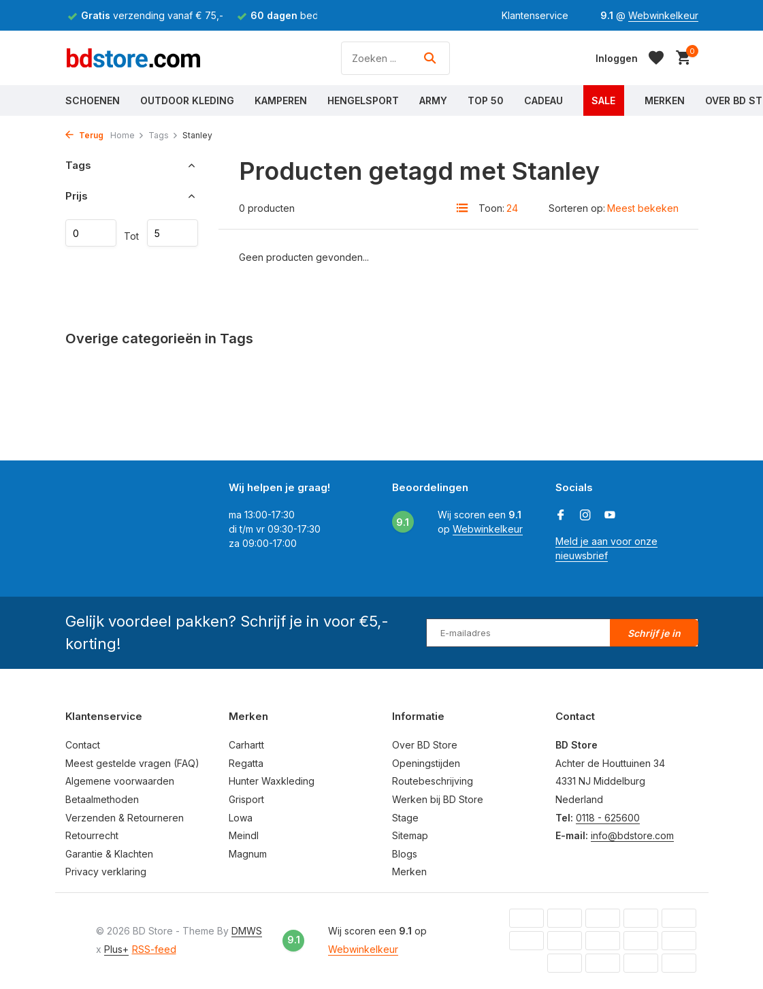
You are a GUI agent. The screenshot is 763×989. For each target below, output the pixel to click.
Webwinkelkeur (663, 15)
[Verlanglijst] (656, 57)
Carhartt (246, 745)
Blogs (404, 854)
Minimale (90, 233)
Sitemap (410, 835)
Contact (82, 745)
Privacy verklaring (105, 871)
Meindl (244, 835)
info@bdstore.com (632, 835)
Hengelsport (363, 100)
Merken (665, 100)
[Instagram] (585, 515)
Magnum (248, 854)
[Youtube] (609, 515)
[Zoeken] (395, 58)
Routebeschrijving (432, 781)
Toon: (491, 208)
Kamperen (281, 100)
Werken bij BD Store (437, 799)
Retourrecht (91, 835)
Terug (84, 135)
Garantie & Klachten (109, 854)
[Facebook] (560, 515)
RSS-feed (154, 949)
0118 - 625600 (608, 817)
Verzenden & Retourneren (124, 817)
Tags (163, 135)
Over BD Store (424, 745)
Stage (405, 817)
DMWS (246, 931)
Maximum (172, 233)
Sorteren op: (577, 208)
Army (433, 100)
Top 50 (486, 100)
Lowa (241, 817)
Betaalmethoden (102, 799)
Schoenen (92, 100)
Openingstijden (426, 763)
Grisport (246, 799)
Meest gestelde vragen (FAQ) (132, 763)
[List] (462, 208)
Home (127, 135)
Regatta (246, 763)
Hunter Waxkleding (271, 781)
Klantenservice (535, 15)
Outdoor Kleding (187, 100)
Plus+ (116, 949)
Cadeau (543, 100)
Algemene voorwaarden (119, 781)
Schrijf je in (654, 633)
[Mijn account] (617, 58)
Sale (603, 100)
